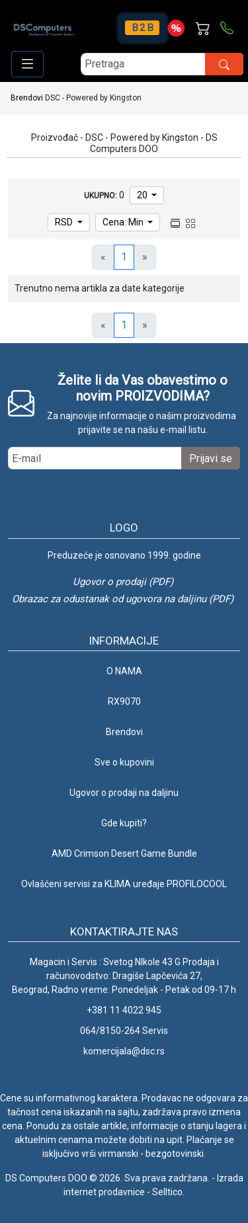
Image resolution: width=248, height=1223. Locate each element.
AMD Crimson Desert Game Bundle (124, 853)
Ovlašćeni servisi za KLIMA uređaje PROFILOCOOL (124, 884)
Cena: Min (124, 222)
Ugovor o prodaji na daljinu (124, 792)
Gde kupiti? (124, 823)
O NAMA (124, 671)
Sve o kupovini (124, 762)
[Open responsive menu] (27, 64)
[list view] (175, 222)
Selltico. (168, 1192)
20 (143, 195)
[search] (162, 64)
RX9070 (124, 701)
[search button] (224, 64)
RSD (65, 222)
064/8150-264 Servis (124, 1030)
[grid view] (190, 222)
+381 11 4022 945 (124, 1010)
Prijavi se (210, 458)
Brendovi (27, 97)
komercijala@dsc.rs (124, 1051)
